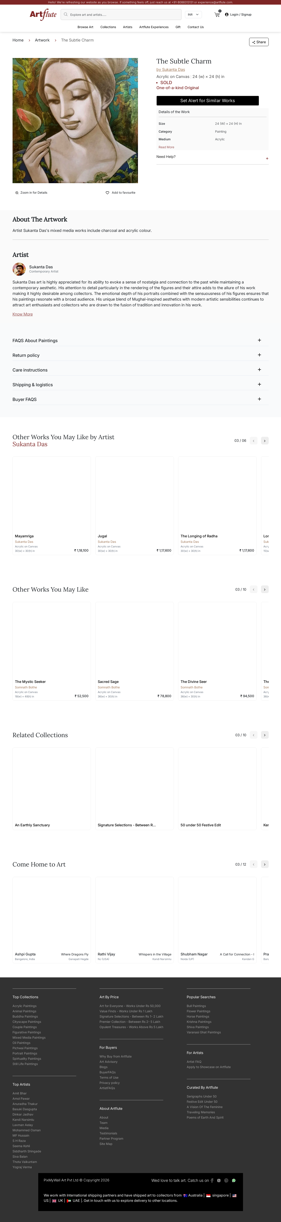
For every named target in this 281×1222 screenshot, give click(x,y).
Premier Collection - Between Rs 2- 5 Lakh (130, 1021)
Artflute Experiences (154, 27)
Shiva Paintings (198, 1027)
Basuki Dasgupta (25, 1109)
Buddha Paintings (25, 1016)
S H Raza (19, 1141)
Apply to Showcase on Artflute (209, 1067)
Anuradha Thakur (25, 1104)
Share (259, 42)
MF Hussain (21, 1135)
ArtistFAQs (107, 1088)
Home (18, 40)
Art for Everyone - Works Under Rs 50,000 (130, 1006)
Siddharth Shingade (27, 1151)
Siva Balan (20, 1156)
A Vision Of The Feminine (205, 1107)
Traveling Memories (201, 1112)
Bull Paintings (196, 1006)
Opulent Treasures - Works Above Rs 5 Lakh (131, 1027)
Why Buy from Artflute (116, 1056)
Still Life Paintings (25, 1064)
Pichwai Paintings (25, 1048)
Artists (127, 27)
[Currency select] (193, 14)
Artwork (42, 40)
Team (103, 1123)
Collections (108, 27)
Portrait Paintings (25, 1053)
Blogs (103, 1067)
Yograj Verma (22, 1167)
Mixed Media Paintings (29, 1037)
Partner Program (111, 1138)
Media (104, 1128)
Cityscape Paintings (27, 1021)
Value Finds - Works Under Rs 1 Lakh (126, 1011)
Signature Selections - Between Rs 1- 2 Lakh (131, 1016)
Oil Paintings (21, 1043)
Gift (178, 27)
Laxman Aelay (23, 1125)
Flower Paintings (198, 1011)
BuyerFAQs (108, 1072)
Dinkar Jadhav (23, 1114)
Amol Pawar (21, 1098)
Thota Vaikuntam (25, 1162)
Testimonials (108, 1133)
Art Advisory (109, 1061)
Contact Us (196, 27)
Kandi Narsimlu (23, 1119)
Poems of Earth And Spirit (205, 1117)
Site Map (106, 1144)
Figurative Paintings (27, 1032)
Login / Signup (238, 14)
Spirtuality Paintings (27, 1058)
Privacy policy (110, 1083)
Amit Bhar (20, 1093)
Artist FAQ (194, 1061)
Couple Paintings (25, 1027)
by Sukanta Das (170, 69)
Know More (23, 314)
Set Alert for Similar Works (207, 100)
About (104, 1117)
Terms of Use (109, 1077)
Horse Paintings (198, 1016)
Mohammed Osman (27, 1130)
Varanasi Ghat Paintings (204, 1032)
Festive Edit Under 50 (202, 1101)
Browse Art (85, 27)
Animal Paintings (24, 1011)
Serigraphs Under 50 (202, 1096)
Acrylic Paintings (24, 1006)
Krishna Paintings (199, 1021)
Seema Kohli (21, 1146)
